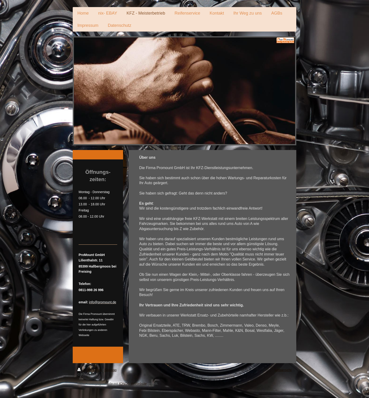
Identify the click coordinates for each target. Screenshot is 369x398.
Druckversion (90, 370)
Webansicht (283, 370)
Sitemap (110, 370)
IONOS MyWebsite (133, 384)
